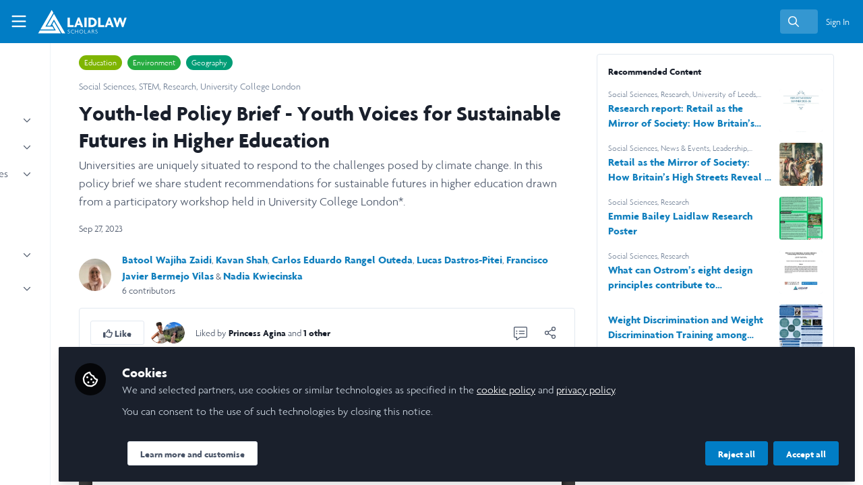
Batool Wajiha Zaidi (271, 259)
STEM (253, 86)
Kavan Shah (346, 259)
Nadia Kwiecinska (412, 275)
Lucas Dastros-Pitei (564, 259)
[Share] (597, 332)
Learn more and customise (314, 449)
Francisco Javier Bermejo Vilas (295, 275)
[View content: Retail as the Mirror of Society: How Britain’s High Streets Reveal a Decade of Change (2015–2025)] (819, 164)
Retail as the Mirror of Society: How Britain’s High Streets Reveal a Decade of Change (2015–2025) (717, 170)
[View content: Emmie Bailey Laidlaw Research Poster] (819, 218)
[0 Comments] (567, 332)
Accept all (806, 449)
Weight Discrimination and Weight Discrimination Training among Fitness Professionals (715, 327)
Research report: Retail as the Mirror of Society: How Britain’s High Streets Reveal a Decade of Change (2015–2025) (720, 116)
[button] (222, 333)
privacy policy (707, 385)
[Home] (75, 21)
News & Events (732, 148)
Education (205, 62)
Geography (314, 62)
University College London (355, 86)
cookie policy (628, 385)
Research (284, 86)
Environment (258, 62)
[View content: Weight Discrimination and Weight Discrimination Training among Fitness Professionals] (819, 326)
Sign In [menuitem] (838, 22)
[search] (799, 21)
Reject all (736, 449)
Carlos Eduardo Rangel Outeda (446, 259)
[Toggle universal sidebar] (19, 21)
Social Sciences (211, 86)
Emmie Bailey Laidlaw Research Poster (705, 223)
